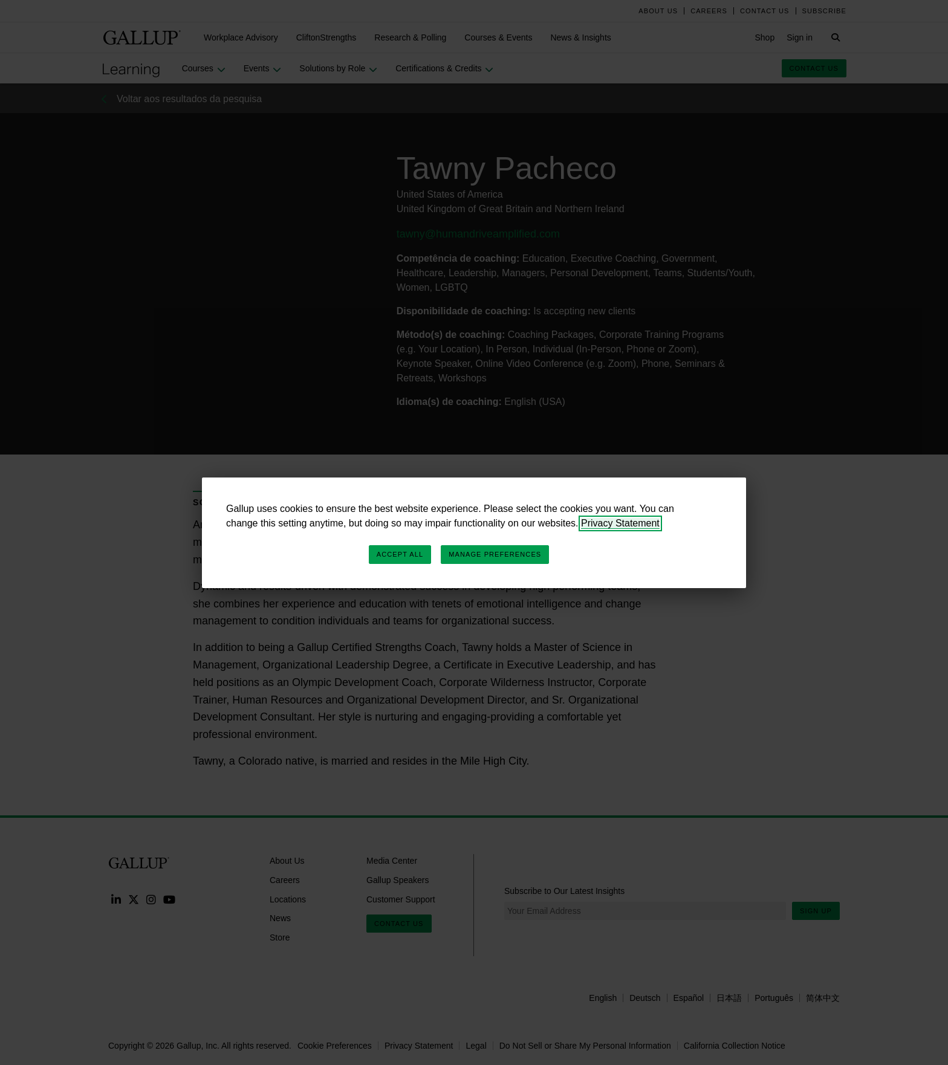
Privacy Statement (620, 523)
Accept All (400, 554)
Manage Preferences (495, 554)
